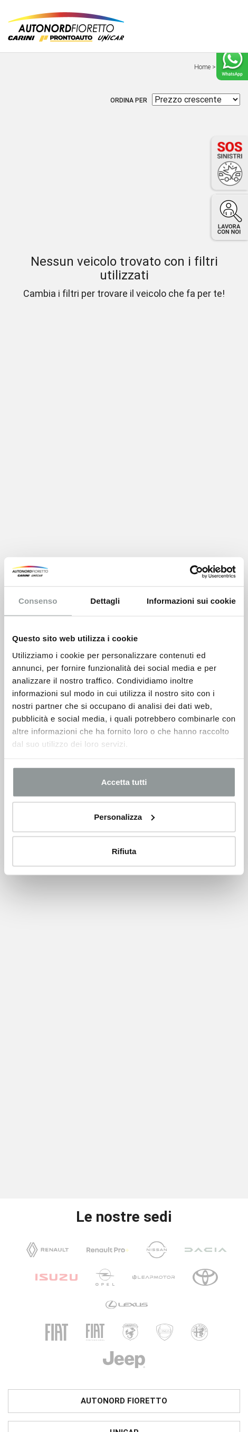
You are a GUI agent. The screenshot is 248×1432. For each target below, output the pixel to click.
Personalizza (124, 816)
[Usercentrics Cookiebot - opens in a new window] (190, 571)
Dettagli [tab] (105, 600)
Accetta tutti (124, 782)
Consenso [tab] (37, 600)
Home (202, 67)
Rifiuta (124, 851)
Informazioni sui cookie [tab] (191, 600)
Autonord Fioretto (124, 1401)
